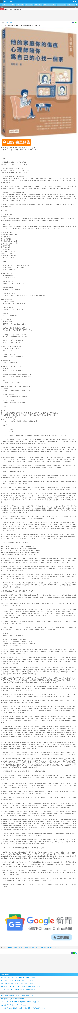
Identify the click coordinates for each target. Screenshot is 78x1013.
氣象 (75, 7)
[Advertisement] (39, 963)
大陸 (36, 4)
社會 (18, 4)
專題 (8, 4)
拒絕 (39, 947)
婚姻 (22, 947)
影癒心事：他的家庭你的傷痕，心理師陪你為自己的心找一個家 (18, 148)
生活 (54, 4)
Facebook (10, 947)
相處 (45, 947)
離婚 (65, 947)
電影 (68, 947)
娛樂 (45, 4)
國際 (31, 4)
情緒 (33, 947)
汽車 (73, 4)
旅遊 (69, 4)
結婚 (48, 947)
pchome (15, 947)
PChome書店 (9, 22)
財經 (22, 4)
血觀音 (55, 947)
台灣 (19, 947)
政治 (13, 4)
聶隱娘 (51, 947)
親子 (59, 947)
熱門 (4, 4)
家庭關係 (26, 947)
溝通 (42, 947)
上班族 (59, 4)
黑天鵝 (74, 947)
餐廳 (71, 947)
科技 (27, 4)
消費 (64, 4)
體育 (49, 4)
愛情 (36, 947)
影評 (30, 947)
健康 (40, 4)
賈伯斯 (62, 947)
